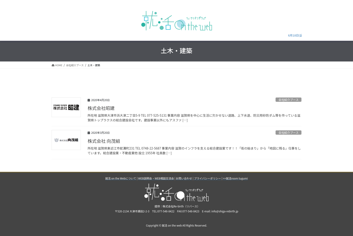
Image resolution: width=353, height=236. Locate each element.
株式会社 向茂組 (104, 141)
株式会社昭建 (101, 108)
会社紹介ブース (288, 100)
